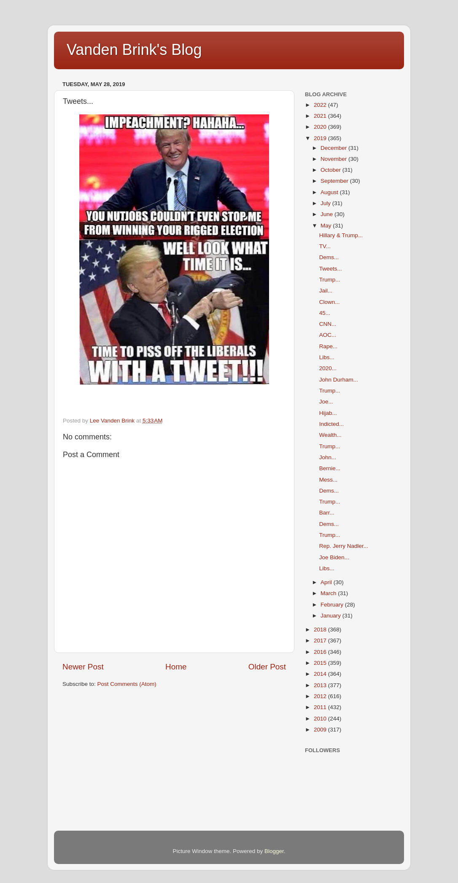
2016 (321, 652)
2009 (321, 729)
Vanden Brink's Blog (134, 49)
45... (324, 313)
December (334, 148)
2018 (321, 629)
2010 (321, 718)
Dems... (329, 257)
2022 (321, 105)
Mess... (328, 480)
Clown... (329, 302)
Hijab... (328, 413)
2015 (321, 663)
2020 (321, 127)
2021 (321, 116)
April (327, 582)
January (331, 615)
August (330, 192)
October (331, 170)
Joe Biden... (334, 557)
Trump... (329, 279)
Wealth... (330, 435)
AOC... (328, 335)
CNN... (328, 324)
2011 (321, 707)
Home (175, 666)
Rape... (328, 346)
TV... (325, 246)
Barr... (326, 512)
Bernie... (329, 468)
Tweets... (330, 268)
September (335, 181)
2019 (321, 138)
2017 (321, 640)
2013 (321, 685)
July (326, 203)
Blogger (274, 851)
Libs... (326, 357)
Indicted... (331, 424)
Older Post (267, 666)
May (327, 225)
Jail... (326, 290)
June (327, 214)
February (333, 604)
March (329, 593)
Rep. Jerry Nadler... (343, 546)
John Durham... (338, 379)
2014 (321, 674)
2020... (328, 368)
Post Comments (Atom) (126, 684)
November (334, 159)
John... (328, 457)
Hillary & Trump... (341, 235)
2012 (321, 696)
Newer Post (83, 666)
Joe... (326, 401)
